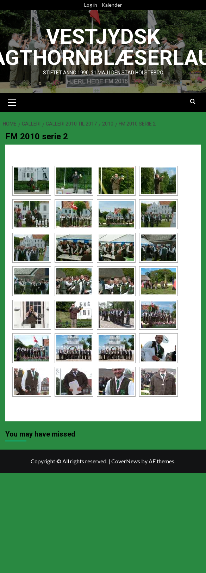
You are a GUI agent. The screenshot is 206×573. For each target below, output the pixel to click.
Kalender (112, 5)
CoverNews (125, 460)
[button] (12, 101)
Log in (90, 5)
